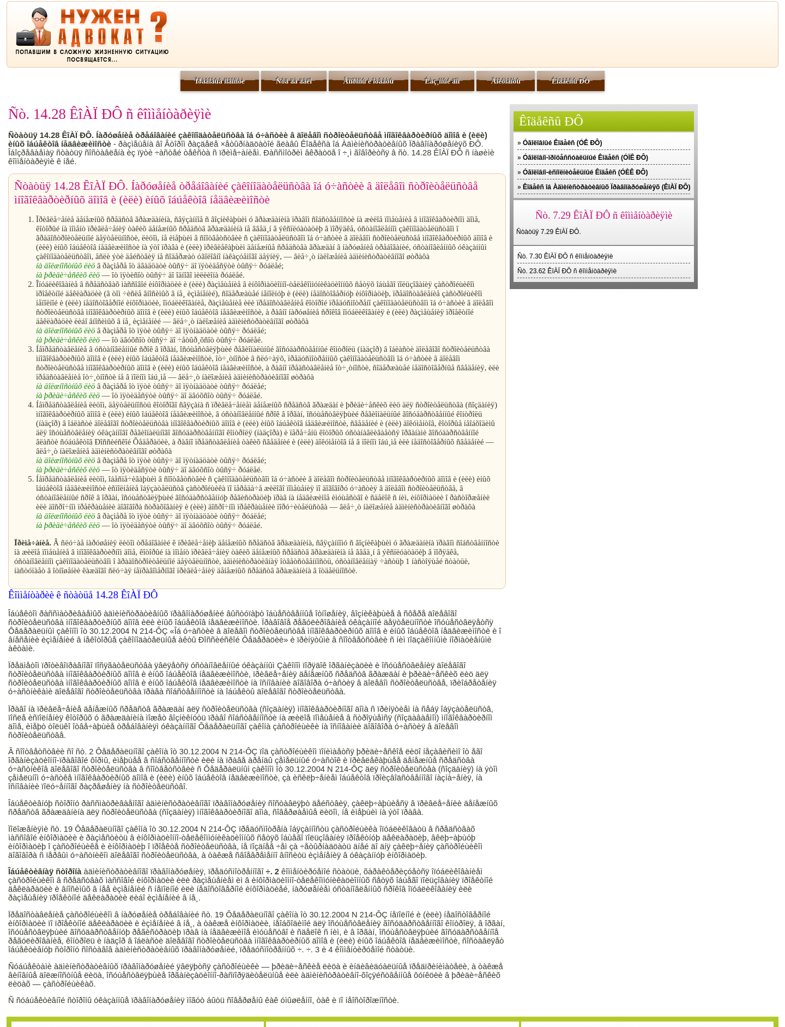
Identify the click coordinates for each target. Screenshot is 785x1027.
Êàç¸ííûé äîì (442, 81)
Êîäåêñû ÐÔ (571, 81)
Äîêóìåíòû (506, 81)
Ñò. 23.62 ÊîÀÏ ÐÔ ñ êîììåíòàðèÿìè (567, 271)
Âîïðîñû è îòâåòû (368, 81)
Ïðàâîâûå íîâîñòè (220, 81)
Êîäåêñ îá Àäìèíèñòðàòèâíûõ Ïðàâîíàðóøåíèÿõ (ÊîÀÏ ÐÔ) (606, 187)
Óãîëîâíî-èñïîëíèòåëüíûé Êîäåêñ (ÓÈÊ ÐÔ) (585, 172)
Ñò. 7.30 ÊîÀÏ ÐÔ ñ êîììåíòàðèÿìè (565, 256)
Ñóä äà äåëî (294, 81)
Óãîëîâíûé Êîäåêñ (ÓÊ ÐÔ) (562, 143)
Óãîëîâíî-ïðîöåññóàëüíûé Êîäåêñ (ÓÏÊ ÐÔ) (585, 157)
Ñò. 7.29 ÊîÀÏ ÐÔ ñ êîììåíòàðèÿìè (603, 215)
